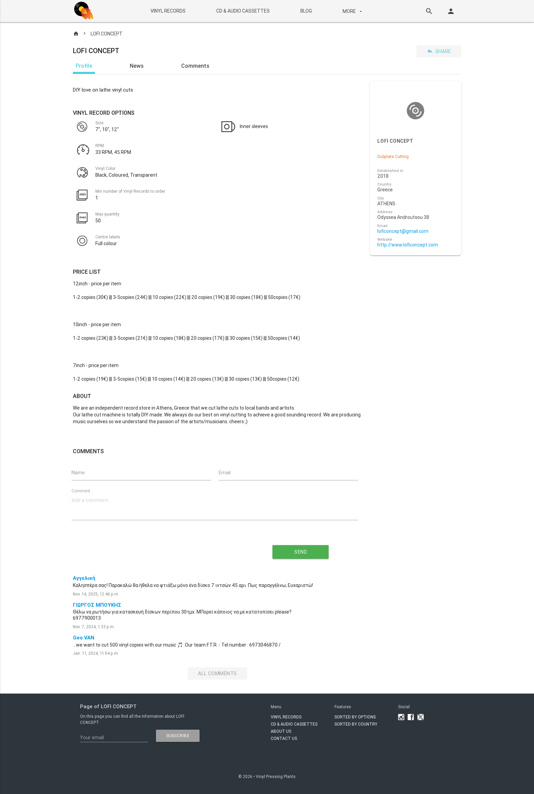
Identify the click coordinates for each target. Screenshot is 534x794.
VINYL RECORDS (167, 11)
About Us (281, 731)
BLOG (306, 11)
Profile (84, 65)
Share (439, 51)
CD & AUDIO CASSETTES (242, 11)
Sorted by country (355, 724)
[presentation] (153, 549)
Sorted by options (355, 716)
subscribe (178, 735)
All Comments (217, 673)
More (352, 11)
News (137, 65)
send (300, 552)
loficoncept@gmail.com (402, 231)
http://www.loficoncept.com (407, 245)
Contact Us (284, 738)
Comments (195, 65)
